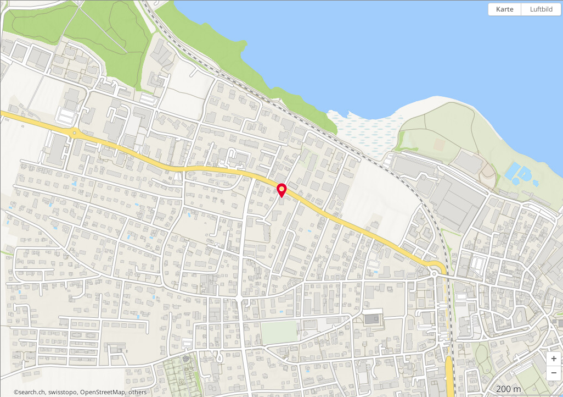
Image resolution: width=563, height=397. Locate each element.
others (137, 392)
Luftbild (541, 9)
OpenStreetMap (102, 392)
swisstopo (62, 392)
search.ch (32, 392)
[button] (554, 359)
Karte (505, 9)
